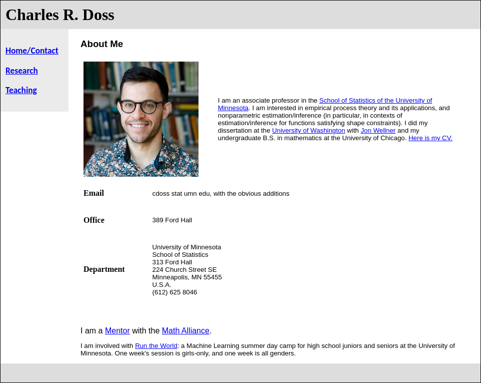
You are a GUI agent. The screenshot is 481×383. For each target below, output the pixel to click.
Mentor (117, 330)
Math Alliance (186, 330)
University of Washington (308, 130)
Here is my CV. (430, 138)
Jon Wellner (378, 130)
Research (22, 70)
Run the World (156, 345)
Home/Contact (32, 50)
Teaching (21, 90)
